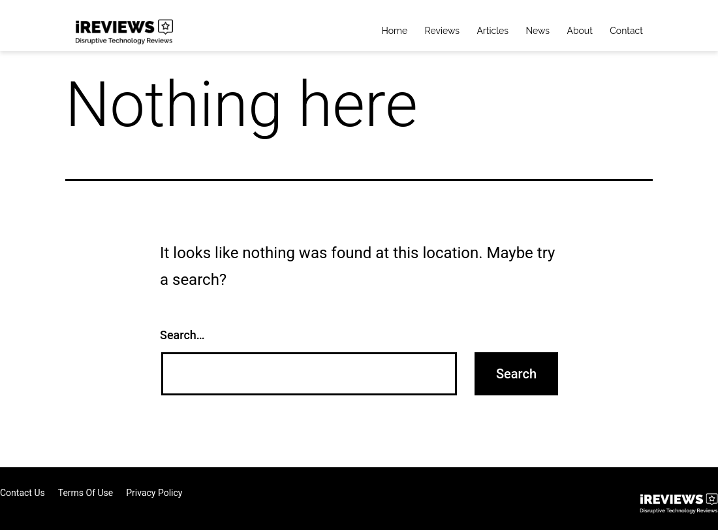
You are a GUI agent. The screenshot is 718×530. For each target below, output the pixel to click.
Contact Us (22, 493)
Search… (182, 335)
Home (395, 30)
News (537, 30)
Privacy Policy (154, 493)
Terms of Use (86, 493)
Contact (626, 30)
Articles (492, 30)
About (579, 30)
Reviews (442, 30)
